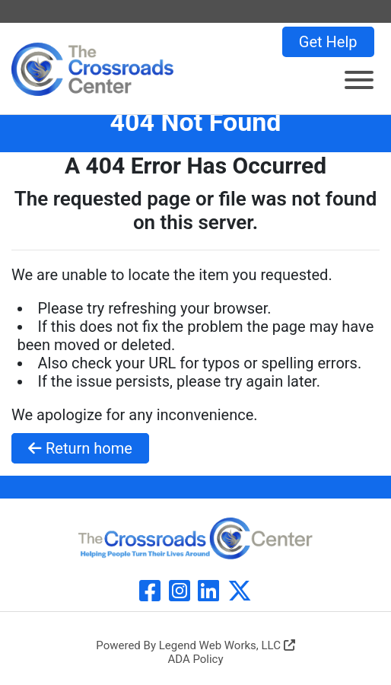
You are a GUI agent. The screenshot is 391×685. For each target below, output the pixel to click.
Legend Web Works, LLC (227, 645)
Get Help (328, 42)
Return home (80, 448)
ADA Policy (195, 659)
